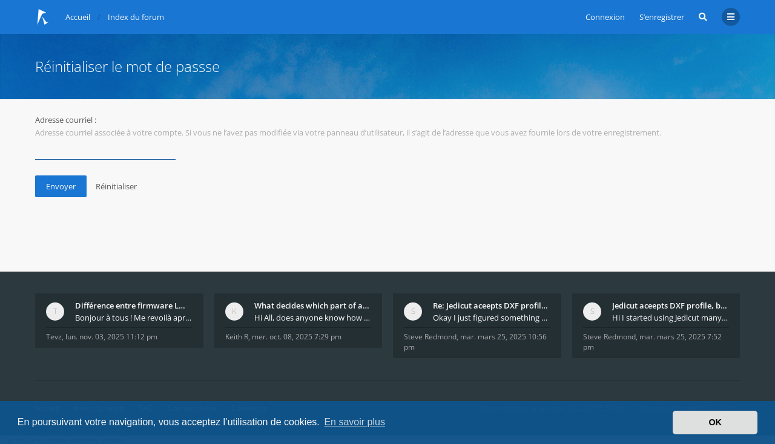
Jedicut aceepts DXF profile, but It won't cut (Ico (671, 305)
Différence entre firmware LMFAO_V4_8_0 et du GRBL (134, 305)
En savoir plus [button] (354, 422)
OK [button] (715, 422)
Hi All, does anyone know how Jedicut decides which (313, 317)
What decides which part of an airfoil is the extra (313, 305)
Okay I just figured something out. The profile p (491, 317)
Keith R (236, 336)
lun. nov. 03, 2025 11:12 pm (111, 336)
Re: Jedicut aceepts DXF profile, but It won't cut (491, 305)
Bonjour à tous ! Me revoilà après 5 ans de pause (134, 317)
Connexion (605, 16)
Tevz (54, 336)
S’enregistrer (661, 16)
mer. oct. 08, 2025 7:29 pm (296, 336)
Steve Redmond (430, 336)
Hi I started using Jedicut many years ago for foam (671, 317)
